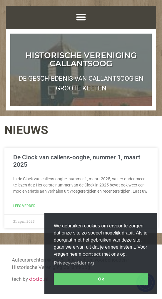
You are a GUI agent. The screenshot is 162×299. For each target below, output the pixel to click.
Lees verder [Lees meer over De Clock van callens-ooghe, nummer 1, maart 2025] (24, 206)
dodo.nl (39, 279)
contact (92, 254)
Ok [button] (101, 279)
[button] (81, 17)
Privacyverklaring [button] (74, 263)
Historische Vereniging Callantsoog (81, 59)
